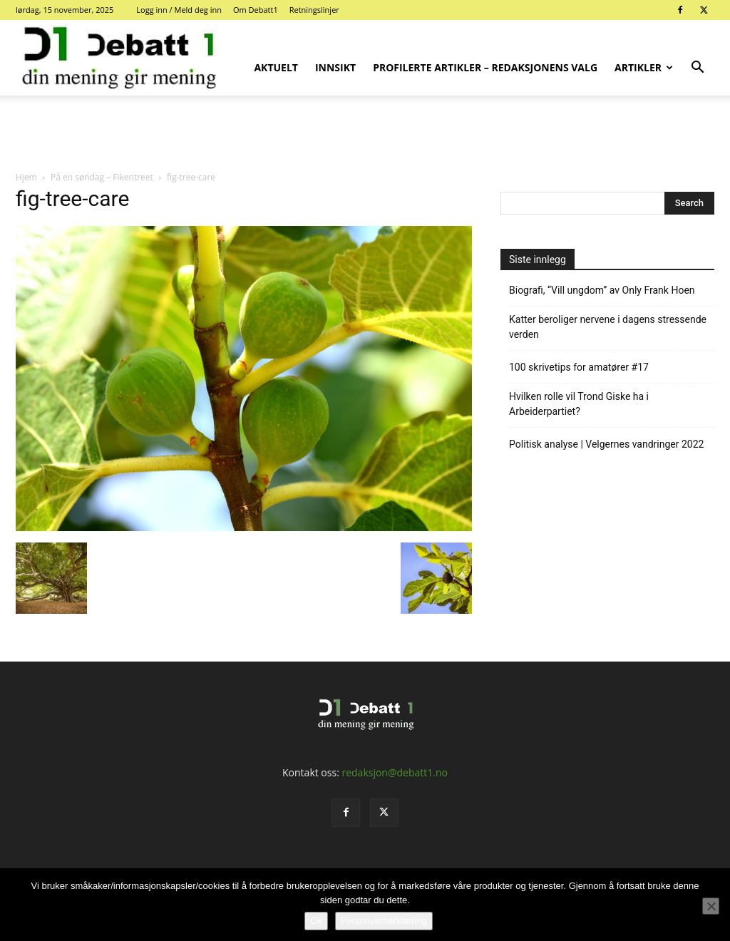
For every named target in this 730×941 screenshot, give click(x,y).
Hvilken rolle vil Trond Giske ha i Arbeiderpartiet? (579, 404)
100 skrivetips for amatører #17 (579, 367)
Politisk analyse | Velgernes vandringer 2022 (606, 444)
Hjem (26, 177)
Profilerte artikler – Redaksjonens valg (485, 67)
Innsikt (335, 67)
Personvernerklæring (384, 920)
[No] (710, 906)
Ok (316, 920)
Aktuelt (276, 67)
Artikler (644, 67)
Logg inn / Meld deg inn (179, 9)
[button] (697, 69)
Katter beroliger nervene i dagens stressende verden (607, 327)
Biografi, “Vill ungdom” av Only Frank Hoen (602, 290)
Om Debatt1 (255, 9)
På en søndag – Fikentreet (102, 177)
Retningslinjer (314, 9)
